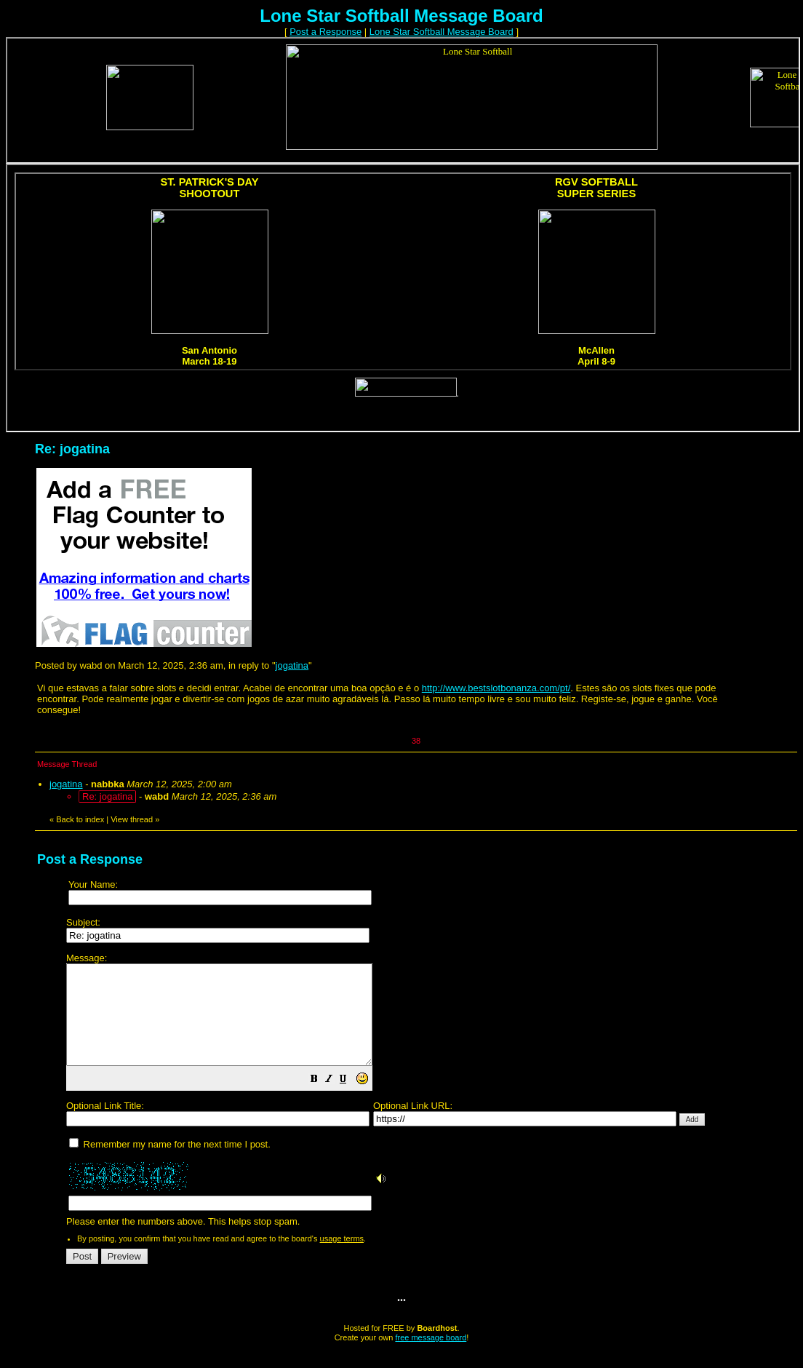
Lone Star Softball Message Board (441, 31)
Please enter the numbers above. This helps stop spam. (426, 1100)
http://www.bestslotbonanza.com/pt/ (496, 688)
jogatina (292, 665)
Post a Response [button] (325, 31)
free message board (430, 1357)
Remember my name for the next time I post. (170, 1163)
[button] (350, 1100)
